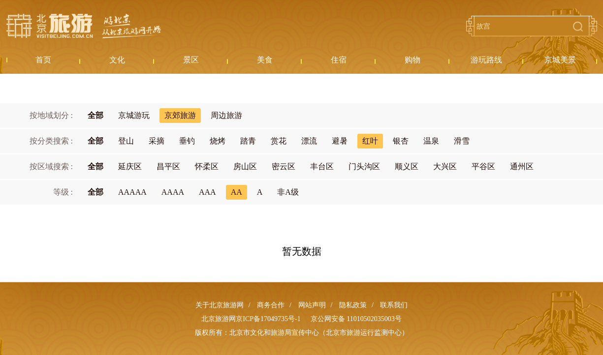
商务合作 (271, 305)
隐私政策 (353, 305)
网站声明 (312, 305)
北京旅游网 (83, 26)
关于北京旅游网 (219, 305)
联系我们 (394, 305)
